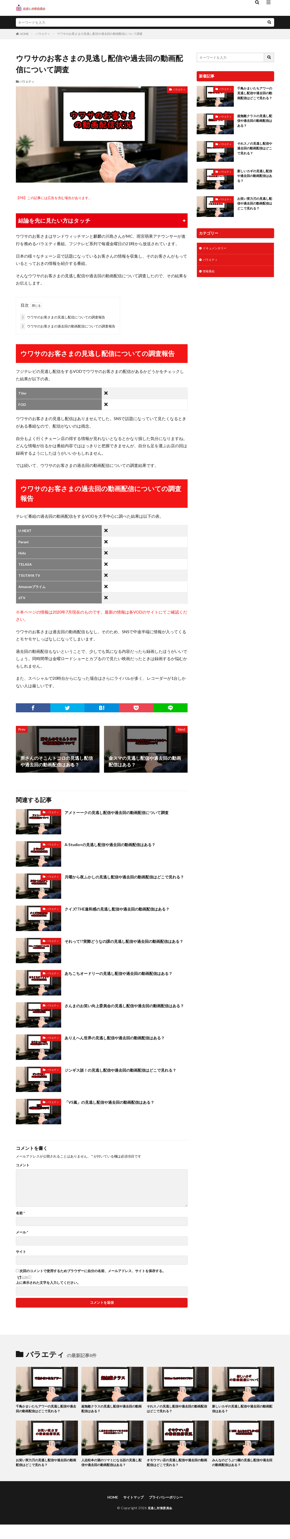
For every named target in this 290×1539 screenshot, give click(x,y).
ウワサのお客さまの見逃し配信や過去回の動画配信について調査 (100, 33)
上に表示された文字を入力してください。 (48, 1282)
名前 (20, 1213)
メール (22, 1232)
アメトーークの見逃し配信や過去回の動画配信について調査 (126, 812)
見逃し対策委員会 (160, 1522)
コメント (22, 1165)
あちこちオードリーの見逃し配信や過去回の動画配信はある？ (123, 976)
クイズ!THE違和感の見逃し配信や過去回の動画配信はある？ (122, 912)
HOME (24, 34)
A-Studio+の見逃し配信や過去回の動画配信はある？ (118, 844)
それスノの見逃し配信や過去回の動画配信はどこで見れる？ (254, 151)
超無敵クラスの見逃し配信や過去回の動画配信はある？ (254, 123)
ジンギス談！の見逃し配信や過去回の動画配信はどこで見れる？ (126, 1073)
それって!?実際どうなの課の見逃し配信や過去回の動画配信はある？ (125, 944)
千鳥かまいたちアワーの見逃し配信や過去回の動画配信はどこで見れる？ (254, 97)
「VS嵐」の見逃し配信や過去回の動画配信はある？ (117, 1102)
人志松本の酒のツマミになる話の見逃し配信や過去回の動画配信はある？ (112, 1473)
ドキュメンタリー (216, 252)
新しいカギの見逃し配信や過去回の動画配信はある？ (254, 178)
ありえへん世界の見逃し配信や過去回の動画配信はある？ (123, 1037)
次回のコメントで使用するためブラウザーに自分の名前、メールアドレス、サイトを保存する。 (92, 1271)
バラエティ (43, 33)
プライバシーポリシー (168, 1511)
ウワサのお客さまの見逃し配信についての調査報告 (62, 317)
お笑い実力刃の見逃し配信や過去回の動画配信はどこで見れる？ (254, 208)
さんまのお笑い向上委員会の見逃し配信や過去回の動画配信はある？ (126, 1009)
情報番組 (209, 276)
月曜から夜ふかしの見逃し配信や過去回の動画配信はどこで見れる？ (126, 880)
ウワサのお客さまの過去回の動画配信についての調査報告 (67, 326)
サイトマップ (130, 1511)
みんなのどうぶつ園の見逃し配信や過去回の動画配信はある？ (243, 1470)
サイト (21, 1251)
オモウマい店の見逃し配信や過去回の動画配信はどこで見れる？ (177, 1470)
